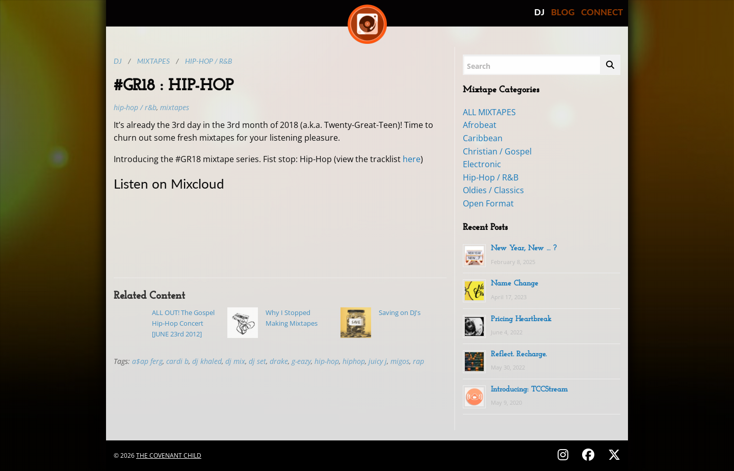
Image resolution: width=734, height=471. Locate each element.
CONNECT (602, 12)
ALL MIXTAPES (489, 112)
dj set (257, 361)
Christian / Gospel (497, 151)
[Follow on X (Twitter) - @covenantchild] (612, 454)
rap (418, 361)
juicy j (378, 361)
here (412, 159)
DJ (539, 12)
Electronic (482, 164)
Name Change (514, 283)
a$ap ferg (147, 361)
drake (279, 361)
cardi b (177, 361)
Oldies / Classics (493, 190)
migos (399, 361)
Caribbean (483, 138)
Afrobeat (479, 124)
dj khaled (207, 361)
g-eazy (301, 361)
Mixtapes (153, 61)
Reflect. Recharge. (518, 354)
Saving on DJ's (400, 312)
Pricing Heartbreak (521, 319)
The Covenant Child (168, 455)
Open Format (488, 203)
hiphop (354, 361)
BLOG (562, 12)
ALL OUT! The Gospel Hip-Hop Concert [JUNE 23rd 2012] (183, 323)
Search (478, 66)
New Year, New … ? (524, 248)
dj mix (235, 361)
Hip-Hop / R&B (208, 61)
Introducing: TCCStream (529, 390)
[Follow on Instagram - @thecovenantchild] (564, 454)
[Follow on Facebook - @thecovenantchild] (589, 454)
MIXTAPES (174, 107)
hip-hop (326, 361)
